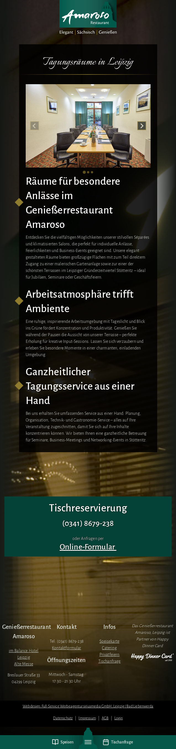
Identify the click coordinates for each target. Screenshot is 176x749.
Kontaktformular (66, 648)
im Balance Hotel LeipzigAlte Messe (24, 657)
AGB (105, 718)
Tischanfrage (109, 661)
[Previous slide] (34, 125)
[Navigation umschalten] (88, 742)
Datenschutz (63, 718)
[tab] (84, 172)
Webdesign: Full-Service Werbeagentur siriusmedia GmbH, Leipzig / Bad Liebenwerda (88, 706)
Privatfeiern (109, 654)
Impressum (87, 718)
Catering (109, 648)
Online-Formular (88, 547)
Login (118, 718)
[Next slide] (141, 125)
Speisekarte (109, 641)
